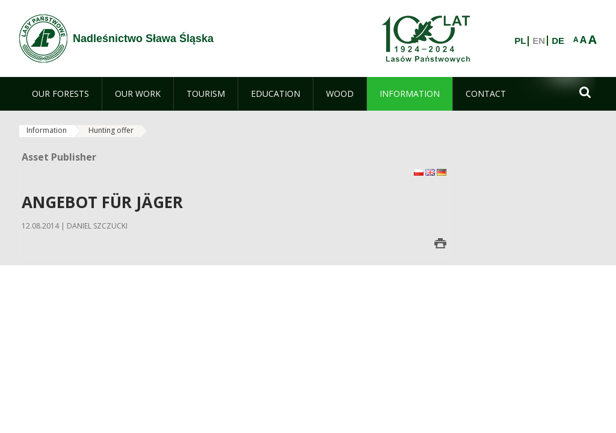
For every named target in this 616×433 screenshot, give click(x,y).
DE (558, 41)
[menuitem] (60, 94)
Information (46, 130)
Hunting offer (111, 130)
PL (520, 41)
